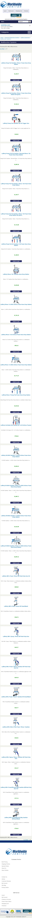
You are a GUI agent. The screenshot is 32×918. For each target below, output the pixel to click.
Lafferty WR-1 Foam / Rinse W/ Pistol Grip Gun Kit (16, 576)
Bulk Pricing (4, 862)
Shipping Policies (6, 864)
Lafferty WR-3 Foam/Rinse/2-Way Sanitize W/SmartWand (16, 818)
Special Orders (5, 866)
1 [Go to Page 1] (5, 48)
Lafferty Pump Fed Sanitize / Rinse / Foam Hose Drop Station (16, 63)
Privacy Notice (5, 887)
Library (3, 879)
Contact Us (4, 877)
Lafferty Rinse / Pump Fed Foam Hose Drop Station (16, 395)
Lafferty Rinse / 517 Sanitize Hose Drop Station (16, 274)
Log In (5, 10)
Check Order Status (6, 901)
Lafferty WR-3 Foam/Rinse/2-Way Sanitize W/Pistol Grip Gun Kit (16, 788)
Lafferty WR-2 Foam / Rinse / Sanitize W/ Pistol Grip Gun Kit (16, 667)
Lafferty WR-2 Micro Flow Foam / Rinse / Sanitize (16, 727)
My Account (11, 10)
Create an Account (6, 899)
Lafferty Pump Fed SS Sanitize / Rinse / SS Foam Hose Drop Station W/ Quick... (16, 214)
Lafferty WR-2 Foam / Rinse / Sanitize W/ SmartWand (16, 696)
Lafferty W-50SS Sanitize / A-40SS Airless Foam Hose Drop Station (16, 516)
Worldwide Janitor (20, 916)
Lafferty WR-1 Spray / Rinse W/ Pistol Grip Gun (16, 636)
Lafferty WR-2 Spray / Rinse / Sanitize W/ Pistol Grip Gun (16, 757)
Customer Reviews (6, 881)
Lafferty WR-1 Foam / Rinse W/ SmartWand (16, 606)
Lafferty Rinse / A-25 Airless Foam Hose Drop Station (16, 334)
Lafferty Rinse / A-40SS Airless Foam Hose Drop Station (16, 364)
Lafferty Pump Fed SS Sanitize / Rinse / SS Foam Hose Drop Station (16, 184)
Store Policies (5, 870)
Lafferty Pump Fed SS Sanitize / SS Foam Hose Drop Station (16, 244)
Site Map (4, 885)
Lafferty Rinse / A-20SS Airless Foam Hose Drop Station (16, 304)
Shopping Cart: (5, 25)
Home (1, 37)
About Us (4, 868)
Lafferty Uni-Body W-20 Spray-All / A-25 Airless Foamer (16, 425)
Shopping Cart (19, 10)
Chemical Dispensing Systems (12, 37)
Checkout (26, 10)
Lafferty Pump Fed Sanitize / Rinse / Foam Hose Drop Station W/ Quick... (16, 93)
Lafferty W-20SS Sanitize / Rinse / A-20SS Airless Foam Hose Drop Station (16, 486)
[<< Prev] (2, 48)
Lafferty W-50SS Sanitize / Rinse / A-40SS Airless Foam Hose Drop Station (16, 546)
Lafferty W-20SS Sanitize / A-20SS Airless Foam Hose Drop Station (16, 456)
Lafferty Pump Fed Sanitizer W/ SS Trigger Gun (16, 123)
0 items (10, 26)
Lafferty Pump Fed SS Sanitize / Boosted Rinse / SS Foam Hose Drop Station (16, 154)
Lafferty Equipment (25, 37)
